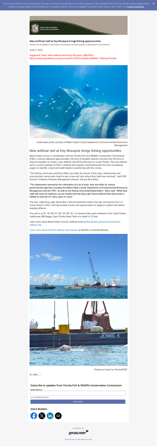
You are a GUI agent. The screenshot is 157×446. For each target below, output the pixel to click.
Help (90, 439)
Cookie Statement (135, 6)
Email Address (36, 390)
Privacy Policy (69, 439)
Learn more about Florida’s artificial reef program (54, 230)
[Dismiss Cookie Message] (153, 2)
